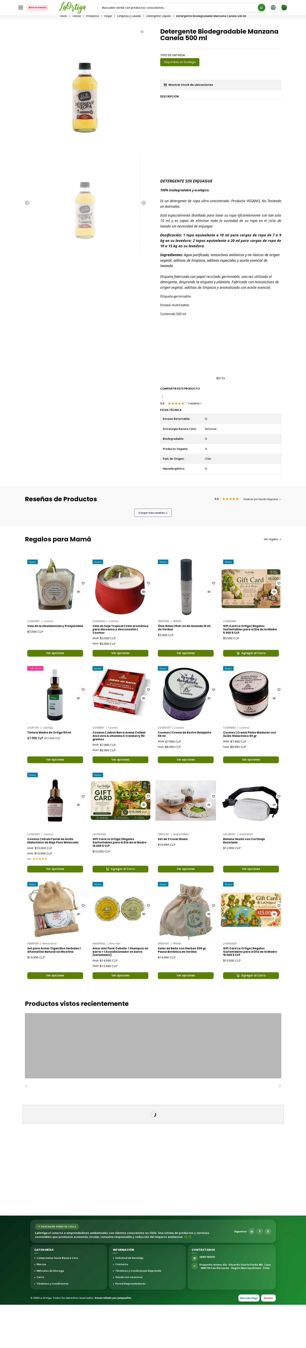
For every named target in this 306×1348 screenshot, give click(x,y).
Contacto (121, 1307)
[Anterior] (28, 1129)
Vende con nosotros (128, 1320)
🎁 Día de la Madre (46, 7)
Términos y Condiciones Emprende (138, 1314)
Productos (92, 31)
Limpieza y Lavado (129, 31)
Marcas (41, 1307)
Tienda (76, 31)
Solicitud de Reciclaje (129, 1301)
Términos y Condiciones (52, 1326)
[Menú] (21, 8)
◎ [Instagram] (251, 1274)
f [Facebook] (260, 1274)
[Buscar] (261, 7)
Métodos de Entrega (50, 1314)
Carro (40, 1320)
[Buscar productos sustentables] (190, 7)
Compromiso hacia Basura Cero (57, 1301)
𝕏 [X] (268, 1274)
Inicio (63, 31)
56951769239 (207, 1300)
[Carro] (284, 7)
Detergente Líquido (158, 31)
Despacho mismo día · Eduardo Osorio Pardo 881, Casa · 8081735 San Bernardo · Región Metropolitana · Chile (235, 1309)
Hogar (108, 31)
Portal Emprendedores (130, 1326)
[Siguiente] (278, 1129)
